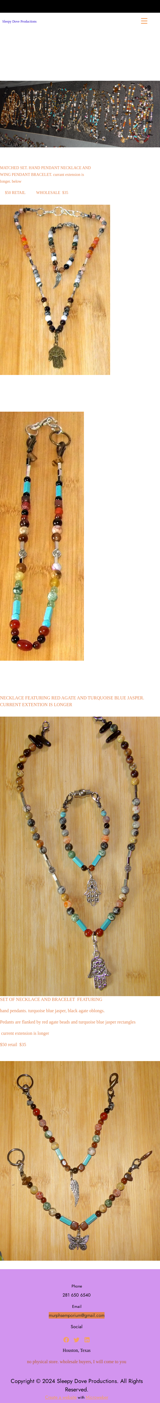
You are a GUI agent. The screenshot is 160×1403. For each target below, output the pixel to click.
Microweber (97, 1397)
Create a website (61, 1397)
